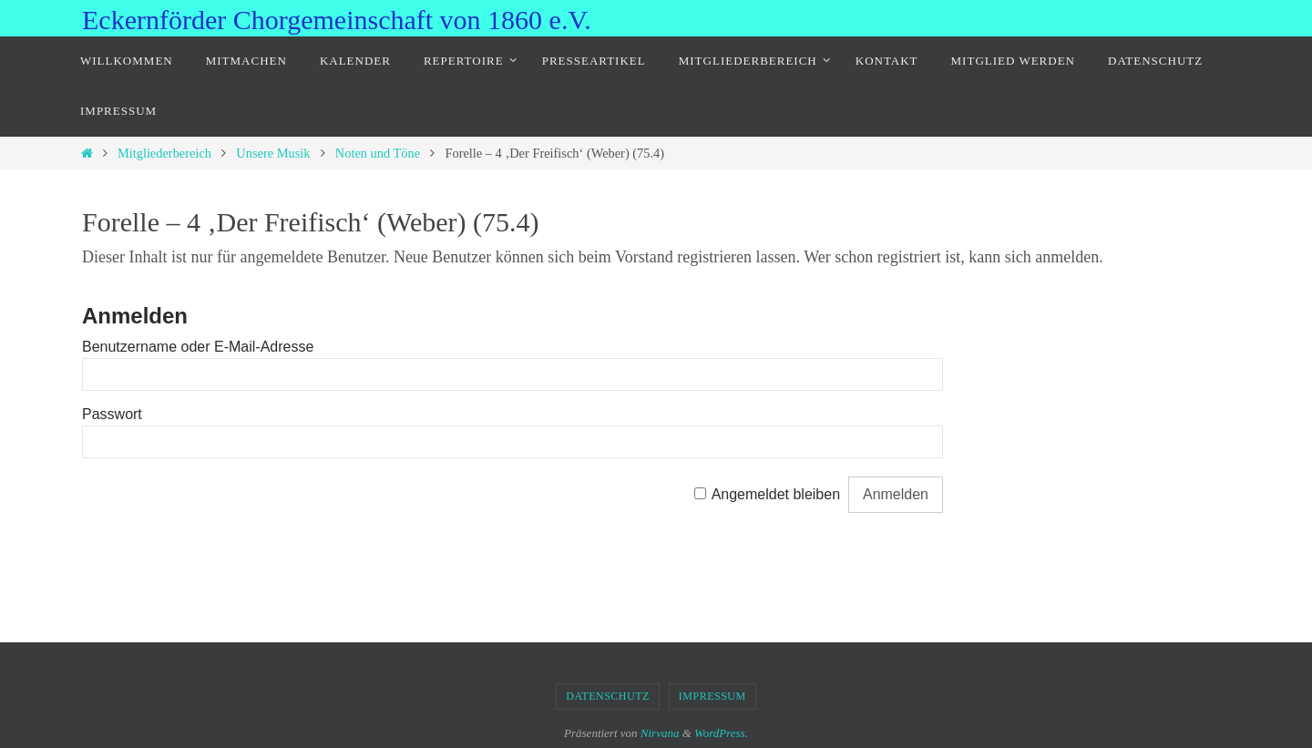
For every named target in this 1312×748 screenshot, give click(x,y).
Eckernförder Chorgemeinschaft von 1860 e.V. (336, 20)
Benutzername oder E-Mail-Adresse (197, 346)
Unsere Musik (273, 153)
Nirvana (660, 733)
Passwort (112, 414)
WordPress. (721, 733)
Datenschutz (608, 696)
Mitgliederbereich (164, 153)
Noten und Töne (377, 153)
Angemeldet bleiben (776, 494)
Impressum (712, 696)
